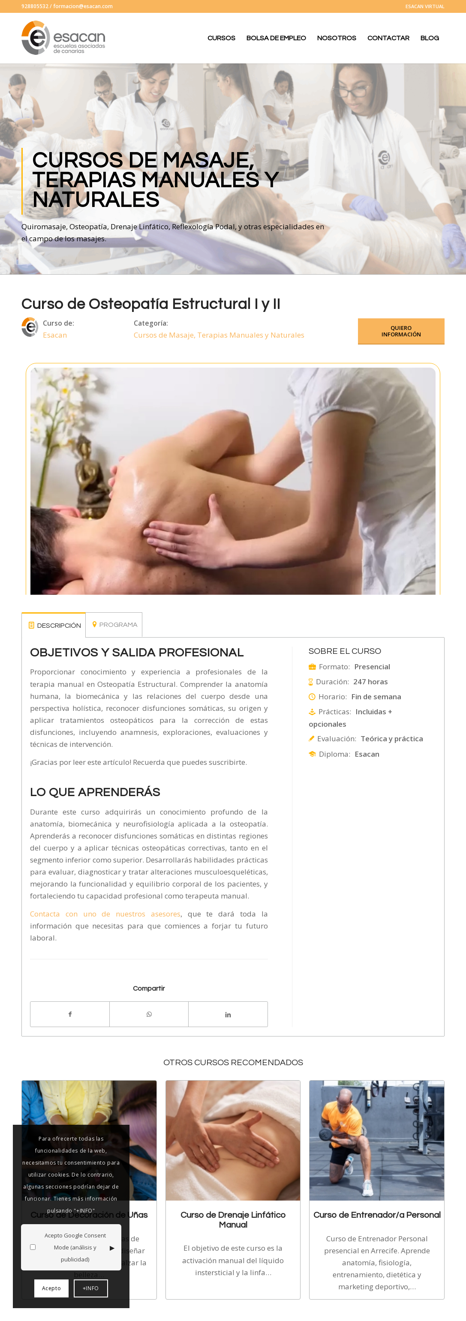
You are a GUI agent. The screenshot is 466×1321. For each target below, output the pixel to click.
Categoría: (151, 323)
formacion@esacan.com (83, 6)
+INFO (91, 1288)
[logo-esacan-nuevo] (64, 38)
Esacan (55, 335)
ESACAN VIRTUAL (425, 6)
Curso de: (58, 323)
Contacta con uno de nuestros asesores (105, 914)
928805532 (34, 6)
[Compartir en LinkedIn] (228, 1014)
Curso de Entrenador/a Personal (377, 1214)
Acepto (51, 1288)
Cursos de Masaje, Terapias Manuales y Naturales (219, 335)
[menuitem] (423, 6)
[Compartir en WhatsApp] (149, 1014)
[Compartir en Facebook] (70, 1014)
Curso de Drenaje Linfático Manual (233, 1219)
